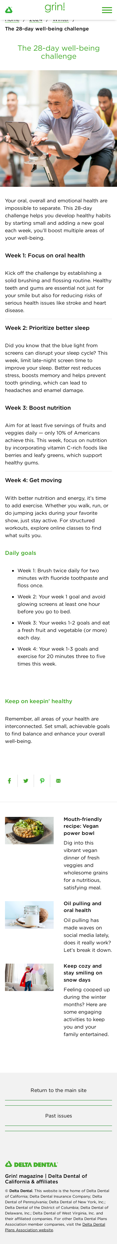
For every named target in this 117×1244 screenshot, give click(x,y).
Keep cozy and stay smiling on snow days (83, 973)
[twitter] (26, 781)
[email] (58, 781)
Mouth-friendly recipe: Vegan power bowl (83, 826)
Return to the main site (58, 1090)
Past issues (58, 1116)
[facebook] (9, 781)
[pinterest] (42, 781)
